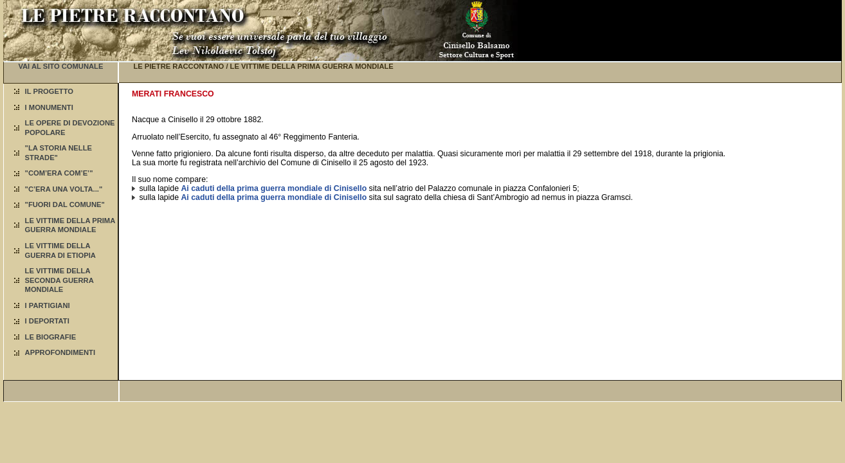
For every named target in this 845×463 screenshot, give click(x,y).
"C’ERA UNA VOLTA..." (64, 189)
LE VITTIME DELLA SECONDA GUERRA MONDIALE (59, 280)
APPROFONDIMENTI (60, 352)
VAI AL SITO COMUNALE (60, 66)
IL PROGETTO (49, 91)
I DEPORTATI (47, 321)
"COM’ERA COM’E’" (59, 173)
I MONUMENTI (49, 107)
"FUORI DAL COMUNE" (65, 204)
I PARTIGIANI (47, 305)
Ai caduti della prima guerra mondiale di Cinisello (274, 188)
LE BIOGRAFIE (51, 337)
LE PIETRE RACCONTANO (178, 66)
